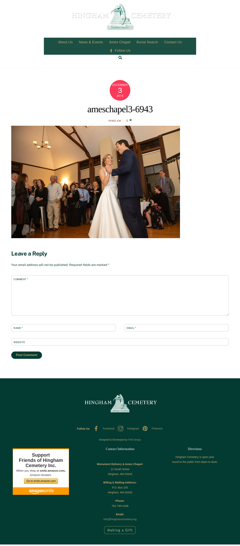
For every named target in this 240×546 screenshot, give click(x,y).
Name (18, 329)
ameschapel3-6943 (120, 110)
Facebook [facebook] (103, 430)
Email (131, 329)
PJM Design (134, 441)
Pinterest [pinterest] (151, 430)
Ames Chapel (119, 44)
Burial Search (147, 44)
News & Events (91, 44)
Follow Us (120, 52)
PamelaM (114, 122)
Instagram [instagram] (127, 430)
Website (19, 343)
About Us (65, 44)
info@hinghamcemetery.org (120, 520)
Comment (21, 280)
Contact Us (173, 44)
